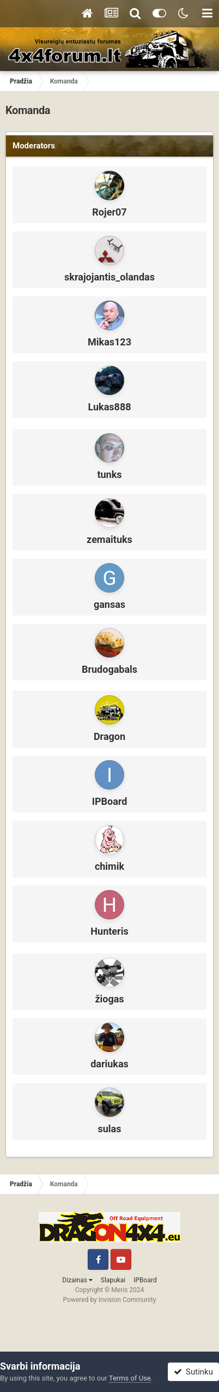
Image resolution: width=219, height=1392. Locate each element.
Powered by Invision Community (109, 1300)
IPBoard (109, 801)
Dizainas (77, 1280)
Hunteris (109, 931)
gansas (109, 604)
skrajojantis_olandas (109, 277)
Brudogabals (109, 669)
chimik (109, 866)
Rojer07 (109, 212)
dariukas (109, 1064)
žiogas (109, 999)
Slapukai (113, 1280)
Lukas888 (109, 407)
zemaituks (109, 539)
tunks (109, 474)
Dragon (109, 736)
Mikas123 (109, 342)
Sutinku (193, 1372)
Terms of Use (130, 1378)
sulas (109, 1128)
